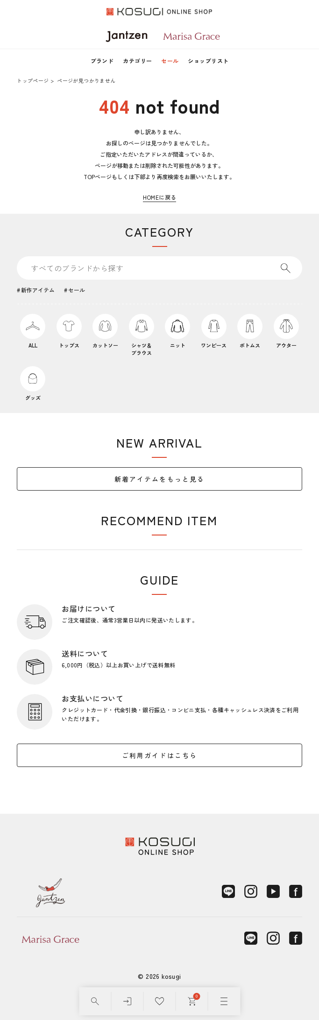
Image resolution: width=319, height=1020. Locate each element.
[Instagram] (250, 891)
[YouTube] (273, 891)
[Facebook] (295, 891)
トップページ (33, 80)
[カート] (192, 1001)
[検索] (95, 1001)
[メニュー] (224, 1001)
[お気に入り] (159, 1001)
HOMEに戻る (160, 197)
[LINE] (228, 891)
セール (169, 61)
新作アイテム (38, 290)
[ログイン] (127, 1001)
